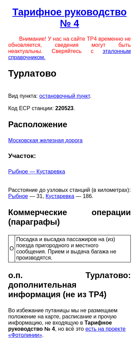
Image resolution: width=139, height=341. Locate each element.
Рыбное (18, 196)
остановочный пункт (64, 96)
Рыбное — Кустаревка (36, 171)
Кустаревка (60, 196)
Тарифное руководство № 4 (69, 17)
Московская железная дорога (45, 140)
